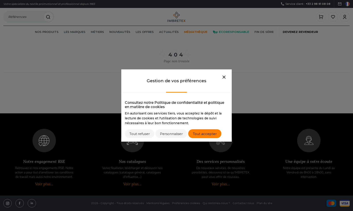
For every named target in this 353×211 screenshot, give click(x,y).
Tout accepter (205, 134)
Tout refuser (139, 134)
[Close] (224, 77)
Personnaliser (171, 134)
